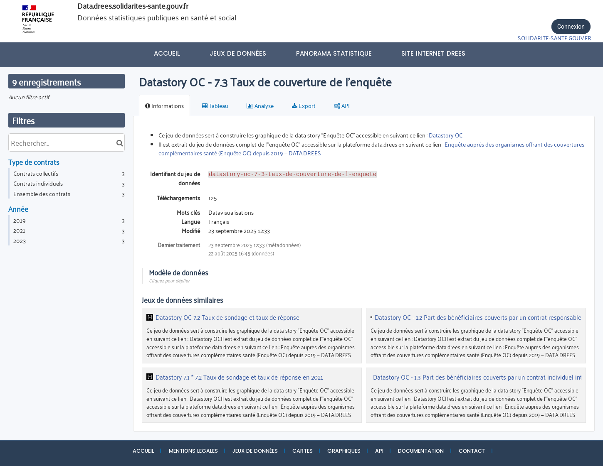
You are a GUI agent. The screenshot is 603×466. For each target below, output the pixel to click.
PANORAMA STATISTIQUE (334, 53)
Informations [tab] (164, 105)
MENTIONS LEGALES (193, 450)
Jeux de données (238, 53)
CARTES (302, 450)
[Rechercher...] (66, 142)
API (379, 450)
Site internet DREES (433, 53)
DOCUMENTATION (421, 450)
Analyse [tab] (260, 105)
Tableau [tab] (215, 105)
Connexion (571, 26)
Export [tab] (304, 105)
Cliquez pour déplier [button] (169, 280)
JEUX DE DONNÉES (255, 450)
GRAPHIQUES (344, 450)
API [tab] (342, 105)
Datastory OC (445, 135)
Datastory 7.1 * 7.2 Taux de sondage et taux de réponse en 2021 (239, 377)
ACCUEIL (143, 450)
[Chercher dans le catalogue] (119, 142)
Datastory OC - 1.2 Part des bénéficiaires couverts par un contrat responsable (478, 317)
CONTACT (472, 450)
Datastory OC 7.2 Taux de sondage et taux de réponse (227, 317)
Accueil (167, 53)
